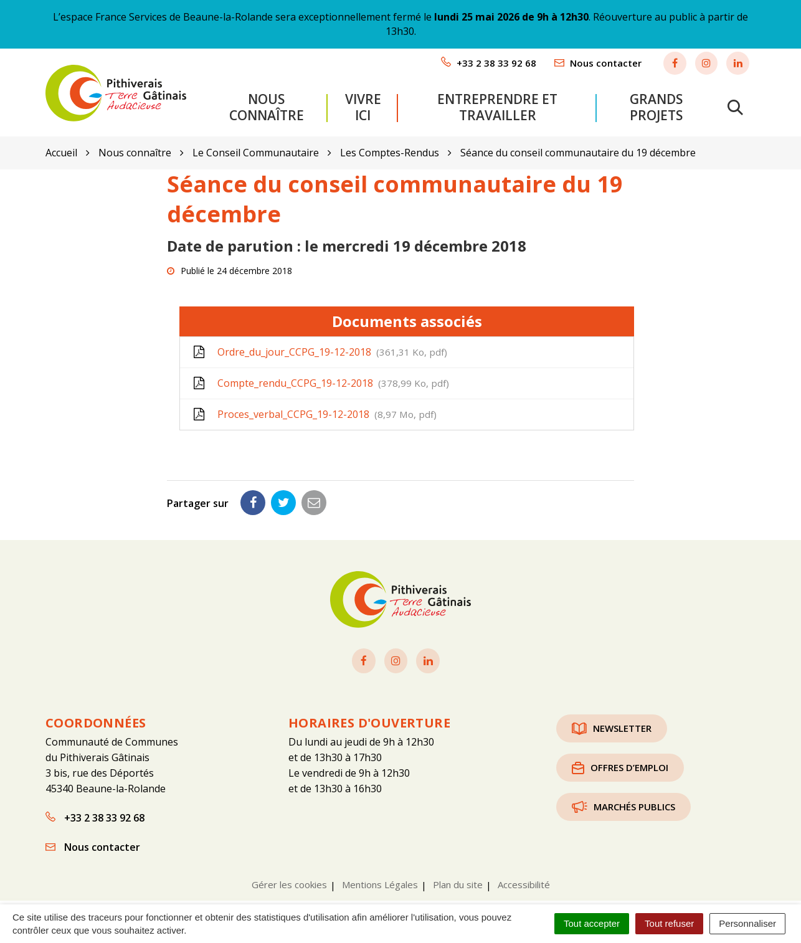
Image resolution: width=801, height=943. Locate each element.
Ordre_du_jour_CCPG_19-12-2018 (319, 343)
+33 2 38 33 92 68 (95, 809)
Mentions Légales (380, 876)
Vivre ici (363, 103)
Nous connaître (266, 103)
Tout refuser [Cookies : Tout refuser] (669, 923)
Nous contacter (92, 838)
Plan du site (458, 876)
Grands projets (656, 103)
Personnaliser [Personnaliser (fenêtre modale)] (747, 923)
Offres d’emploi (620, 758)
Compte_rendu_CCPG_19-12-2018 (320, 374)
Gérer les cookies (289, 876)
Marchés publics (623, 798)
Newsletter (612, 719)
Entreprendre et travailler (497, 103)
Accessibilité (524, 876)
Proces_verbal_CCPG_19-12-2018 (314, 405)
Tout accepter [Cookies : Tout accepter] (592, 923)
